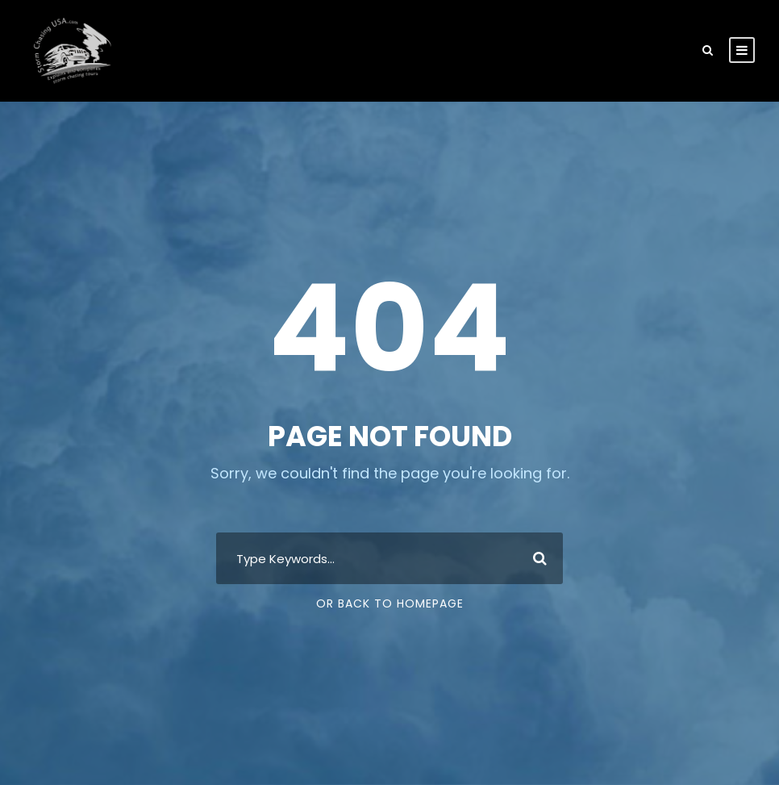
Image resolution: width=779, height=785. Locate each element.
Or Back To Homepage (390, 603)
